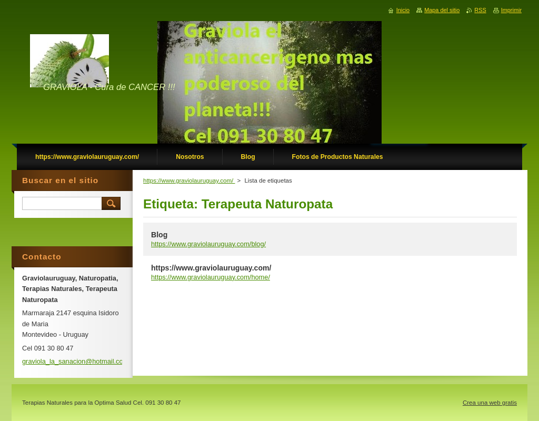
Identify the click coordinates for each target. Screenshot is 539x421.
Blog (159, 234)
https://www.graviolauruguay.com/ (189, 180)
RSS (480, 10)
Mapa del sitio (442, 10)
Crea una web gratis (490, 402)
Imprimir (511, 10)
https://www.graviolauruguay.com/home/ (210, 277)
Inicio (403, 10)
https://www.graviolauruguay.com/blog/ (208, 244)
